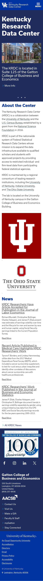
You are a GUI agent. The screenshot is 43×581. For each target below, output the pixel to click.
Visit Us (9, 509)
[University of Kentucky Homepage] (21, 536)
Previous (4, 54)
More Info (10, 85)
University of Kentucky (18, 119)
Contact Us (10, 504)
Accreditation (8, 544)
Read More (6, 338)
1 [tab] (18, 98)
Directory (6, 548)
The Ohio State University (20, 189)
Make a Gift (10, 513)
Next (39, 54)
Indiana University (25, 186)
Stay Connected (13, 527)
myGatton (10, 523)
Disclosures (7, 563)
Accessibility (7, 559)
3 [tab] (25, 98)
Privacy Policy (8, 556)
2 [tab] (21, 98)
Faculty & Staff (12, 518)
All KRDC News (13, 425)
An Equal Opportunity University (16, 540)
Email (4, 552)
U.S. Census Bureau (12, 122)
